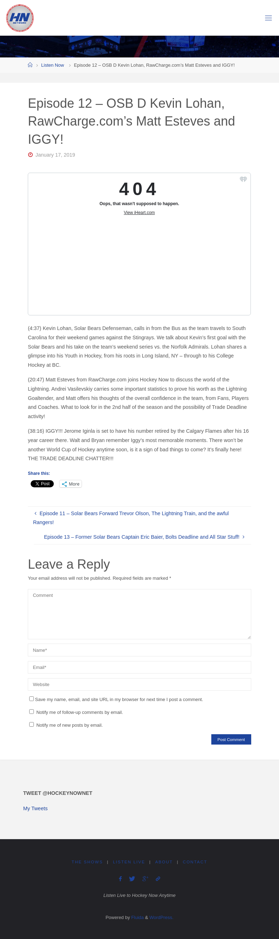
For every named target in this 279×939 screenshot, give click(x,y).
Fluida (137, 917)
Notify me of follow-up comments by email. (79, 712)
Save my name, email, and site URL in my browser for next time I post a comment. (116, 699)
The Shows (87, 862)
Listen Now (52, 65)
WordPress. (161, 917)
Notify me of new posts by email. (69, 725)
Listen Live (129, 862)
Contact (195, 862)
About (164, 862)
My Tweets (35, 808)
